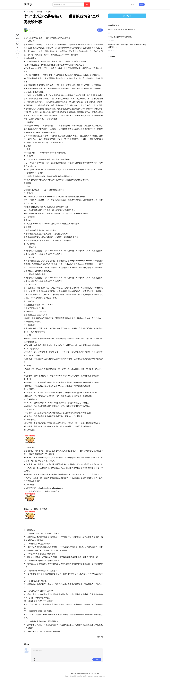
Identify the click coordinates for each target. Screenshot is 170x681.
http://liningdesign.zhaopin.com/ (84, 261)
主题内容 (49, 12)
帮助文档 (73, 673)
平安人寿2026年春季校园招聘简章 (121, 29)
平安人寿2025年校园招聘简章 (120, 37)
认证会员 (90, 673)
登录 (141, 4)
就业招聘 (39, 12)
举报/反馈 (100, 637)
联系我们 (96, 673)
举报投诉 (79, 673)
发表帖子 (127, 16)
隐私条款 (85, 673)
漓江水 (31, 12)
